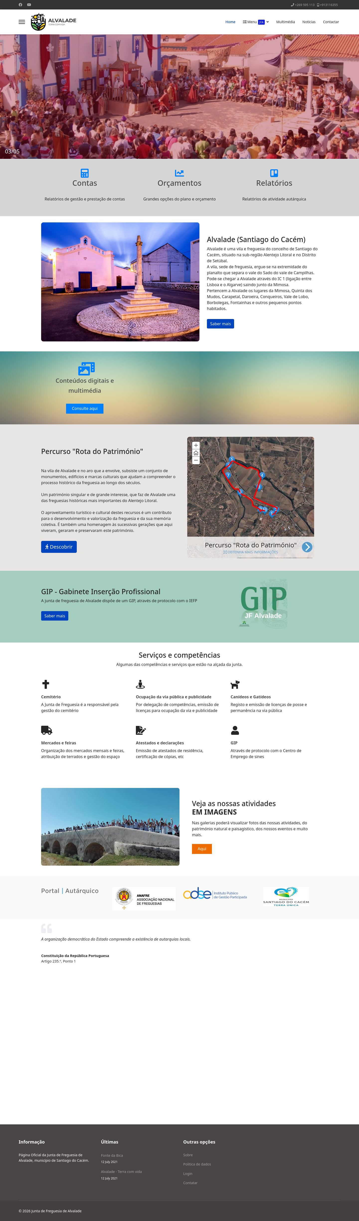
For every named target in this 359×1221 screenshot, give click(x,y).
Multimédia (285, 21)
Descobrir (59, 546)
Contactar (331, 21)
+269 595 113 (305, 5)
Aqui (202, 848)
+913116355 (329, 5)
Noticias (309, 21)
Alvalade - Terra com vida (138, 1174)
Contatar (190, 1182)
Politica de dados (197, 1164)
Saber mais (220, 323)
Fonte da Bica (138, 1158)
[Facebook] (20, 4)
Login (187, 1173)
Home (230, 21)
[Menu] (22, 21)
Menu (254, 22)
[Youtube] (29, 4)
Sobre (188, 1155)
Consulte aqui (84, 408)
